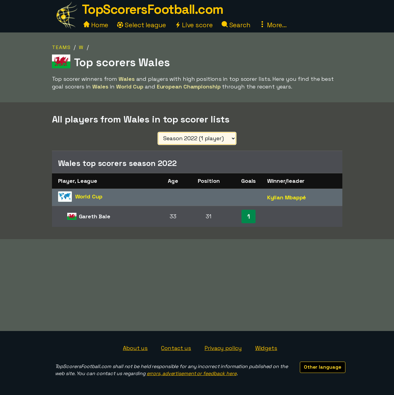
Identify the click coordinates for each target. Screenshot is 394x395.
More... (273, 25)
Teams (61, 47)
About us (135, 348)
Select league (141, 25)
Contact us (176, 348)
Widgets (266, 348)
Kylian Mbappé (286, 197)
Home (96, 25)
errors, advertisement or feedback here (192, 373)
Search (236, 25)
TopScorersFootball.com (152, 9)
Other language (322, 367)
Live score (194, 25)
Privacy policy (223, 348)
